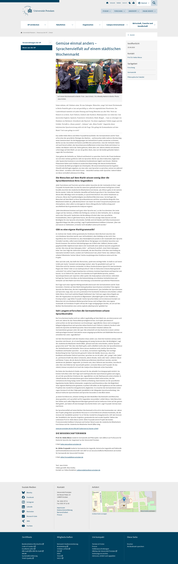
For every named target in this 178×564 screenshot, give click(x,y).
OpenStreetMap (145, 511)
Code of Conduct (28, 546)
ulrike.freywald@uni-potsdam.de (71, 457)
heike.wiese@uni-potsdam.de (70, 444)
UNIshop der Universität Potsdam (103, 551)
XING (28, 521)
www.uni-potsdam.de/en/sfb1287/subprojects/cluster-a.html (77, 428)
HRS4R (24, 553)
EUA (58, 551)
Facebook (30, 497)
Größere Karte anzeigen (99, 514)
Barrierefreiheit (62, 512)
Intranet (112, 3)
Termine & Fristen (98, 544)
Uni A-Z (124, 3)
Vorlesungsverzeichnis (100, 553)
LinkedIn (29, 507)
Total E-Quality (27, 558)
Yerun (59, 556)
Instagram (30, 502)
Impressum (61, 508)
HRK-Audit (25, 551)
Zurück (132, 35)
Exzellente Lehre (27, 549)
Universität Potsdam (44, 10)
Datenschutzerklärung (64, 510)
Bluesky (29, 492)
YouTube (30, 526)
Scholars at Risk (62, 549)
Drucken (130, 544)
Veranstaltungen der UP (32, 43)
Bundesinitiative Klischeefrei (32, 544)
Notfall (119, 3)
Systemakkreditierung (30, 556)
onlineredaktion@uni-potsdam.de (88, 470)
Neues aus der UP (42, 32)
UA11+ (59, 558)
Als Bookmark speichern (135, 546)
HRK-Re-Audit (37, 551)
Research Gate (32, 516)
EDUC (59, 553)
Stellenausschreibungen (100, 549)
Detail (51, 32)
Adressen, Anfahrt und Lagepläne (103, 556)
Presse (59, 515)
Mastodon (30, 511)
